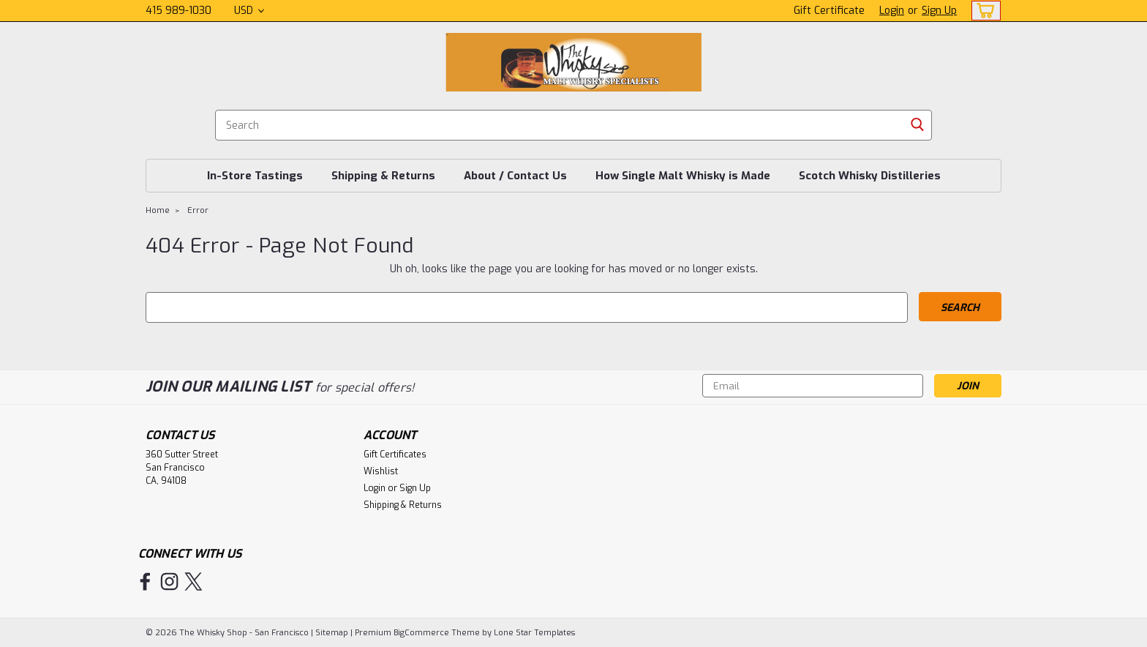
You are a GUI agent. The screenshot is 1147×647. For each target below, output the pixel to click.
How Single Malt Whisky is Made (682, 175)
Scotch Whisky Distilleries (870, 175)
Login (891, 11)
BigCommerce (421, 632)
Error (197, 210)
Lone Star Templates (534, 632)
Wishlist (381, 471)
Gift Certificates (395, 454)
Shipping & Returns (383, 175)
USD (249, 11)
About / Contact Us (515, 175)
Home (158, 210)
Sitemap (331, 632)
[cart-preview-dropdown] (982, 10)
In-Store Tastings (255, 175)
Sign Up (939, 11)
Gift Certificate (829, 11)
